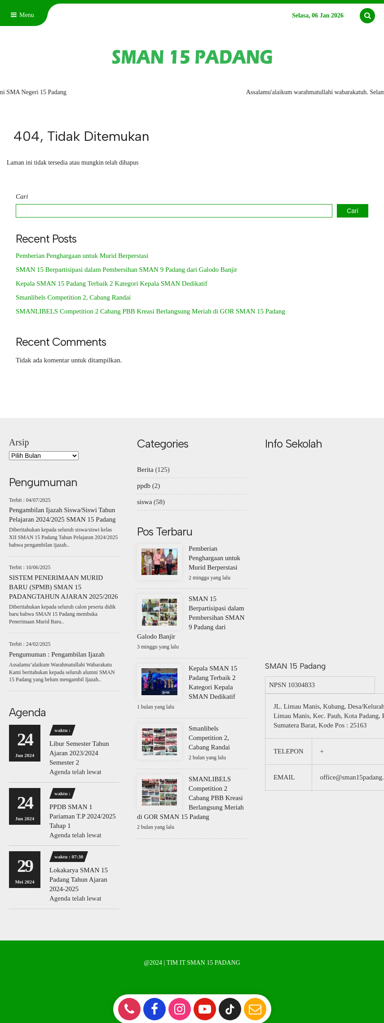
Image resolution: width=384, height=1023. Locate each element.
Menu (21, 15)
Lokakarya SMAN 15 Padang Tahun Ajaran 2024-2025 (78, 879)
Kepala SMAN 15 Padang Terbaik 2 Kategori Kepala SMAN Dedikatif (111, 283)
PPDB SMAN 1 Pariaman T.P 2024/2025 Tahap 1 (82, 816)
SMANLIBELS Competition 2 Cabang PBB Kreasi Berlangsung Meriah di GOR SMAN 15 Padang (150, 311)
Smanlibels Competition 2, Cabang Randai (73, 297)
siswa (144, 501)
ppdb (143, 485)
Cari (22, 196)
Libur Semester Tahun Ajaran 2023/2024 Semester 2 (79, 753)
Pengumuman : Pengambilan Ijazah (57, 654)
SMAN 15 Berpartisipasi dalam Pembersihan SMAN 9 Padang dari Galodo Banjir (126, 269)
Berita (145, 469)
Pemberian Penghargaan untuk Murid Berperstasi (82, 255)
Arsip (19, 442)
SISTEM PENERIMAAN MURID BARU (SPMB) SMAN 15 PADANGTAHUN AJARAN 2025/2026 (63, 587)
